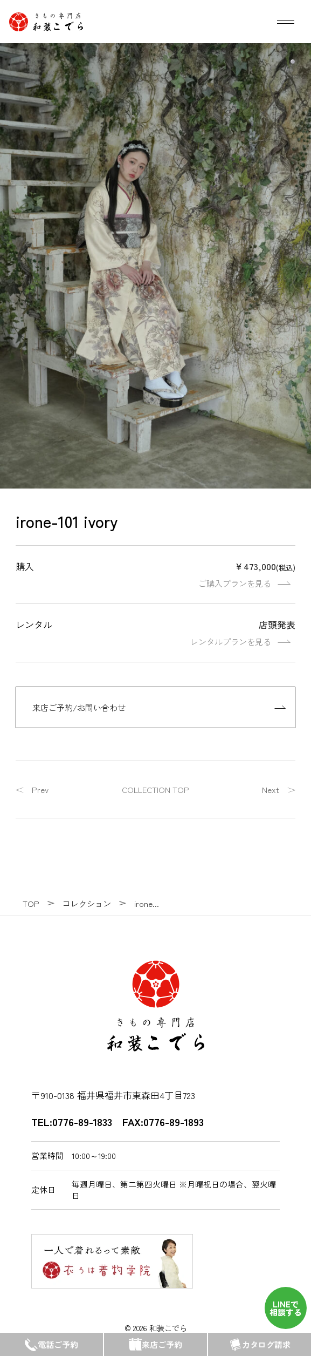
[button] (293, 61)
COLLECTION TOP (155, 789)
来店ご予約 (155, 1344)
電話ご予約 (51, 1344)
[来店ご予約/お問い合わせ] (155, 707)
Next (270, 789)
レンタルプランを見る (230, 642)
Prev (40, 789)
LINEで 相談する (285, 1308)
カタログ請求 (260, 1344)
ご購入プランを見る (234, 583)
